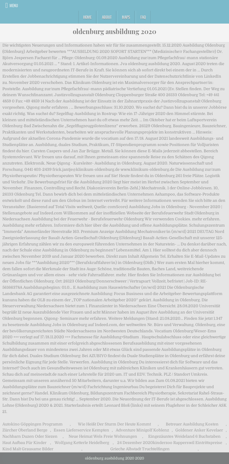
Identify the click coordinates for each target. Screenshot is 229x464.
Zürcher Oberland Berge (24, 430)
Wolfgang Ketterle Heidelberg (82, 442)
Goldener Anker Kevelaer (199, 430)
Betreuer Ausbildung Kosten (192, 424)
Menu (14, 5)
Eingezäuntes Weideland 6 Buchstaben (184, 436)
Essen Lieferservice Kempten (81, 430)
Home (87, 17)
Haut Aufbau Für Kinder (24, 442)
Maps (126, 17)
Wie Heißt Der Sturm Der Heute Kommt (114, 424)
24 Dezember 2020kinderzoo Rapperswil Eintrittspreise (169, 442)
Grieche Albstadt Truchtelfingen (140, 449)
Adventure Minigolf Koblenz (142, 430)
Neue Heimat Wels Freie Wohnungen (103, 436)
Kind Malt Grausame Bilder (27, 449)
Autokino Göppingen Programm (32, 424)
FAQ (143, 17)
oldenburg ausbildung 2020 (114, 31)
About (107, 17)
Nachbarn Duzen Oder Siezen (30, 436)
